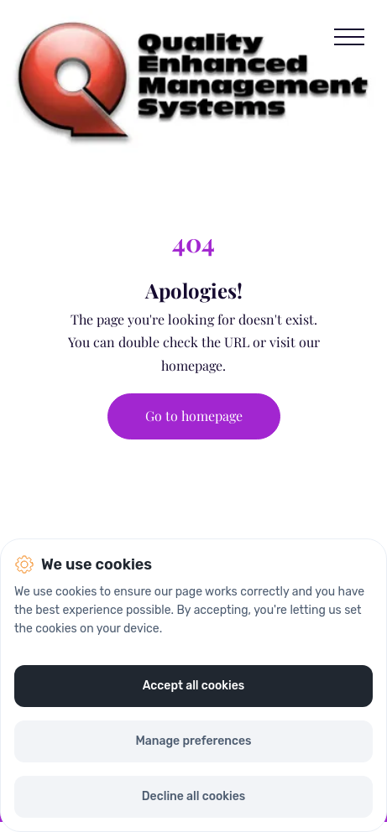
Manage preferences (193, 741)
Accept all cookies (194, 686)
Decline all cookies (193, 796)
